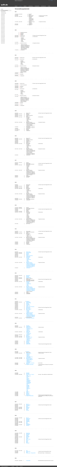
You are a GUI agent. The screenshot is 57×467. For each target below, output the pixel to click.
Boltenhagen (28, 308)
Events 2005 (3, 40)
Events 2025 (3, 14)
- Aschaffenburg (28, 382)
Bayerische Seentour (29, 262)
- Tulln (27, 390)
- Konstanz (27, 258)
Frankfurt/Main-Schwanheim (30, 306)
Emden (27, 438)
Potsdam (27, 253)
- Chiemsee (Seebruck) (29, 359)
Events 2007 (3, 37)
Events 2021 (3, 19)
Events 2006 (3, 39)
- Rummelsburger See (29, 328)
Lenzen (27, 392)
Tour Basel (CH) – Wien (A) (30, 374)
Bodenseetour (28, 257)
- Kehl (27, 377)
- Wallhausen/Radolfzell (29, 312)
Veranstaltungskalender (4, 10)
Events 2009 (3, 35)
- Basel (27, 375)
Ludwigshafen (28, 256)
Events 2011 (3, 32)
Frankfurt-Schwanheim (29, 255)
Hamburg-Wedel (28, 252)
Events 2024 (3, 15)
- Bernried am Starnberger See (30, 264)
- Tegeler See (28, 356)
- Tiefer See (28, 329)
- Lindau (27, 260)
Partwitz (27, 435)
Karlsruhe (27, 276)
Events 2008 (3, 36)
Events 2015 (3, 27)
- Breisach (27, 376)
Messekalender (3, 11)
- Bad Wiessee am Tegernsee (30, 265)
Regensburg (28, 433)
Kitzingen (27, 335)
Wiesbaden (27, 393)
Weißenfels (27, 419)
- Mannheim (28, 379)
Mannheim (27, 342)
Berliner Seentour (28, 327)
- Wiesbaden (28, 381)
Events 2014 (3, 28)
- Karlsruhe (27, 378)
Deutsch (52, 0)
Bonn (27, 450)
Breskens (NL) (28, 251)
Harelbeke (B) (28, 302)
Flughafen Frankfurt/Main (29, 364)
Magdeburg (27, 407)
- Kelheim (27, 387)
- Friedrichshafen (28, 259)
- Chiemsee (27, 340)
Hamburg (27, 341)
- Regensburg (28, 388)
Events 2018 (3, 23)
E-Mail (17, 466)
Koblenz (27, 440)
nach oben (13, 466)
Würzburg (27, 425)
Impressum (21, 466)
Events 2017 (3, 24)
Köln (26, 422)
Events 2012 (3, 31)
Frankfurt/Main (28, 334)
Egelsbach (27, 301)
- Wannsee (27, 330)
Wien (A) (27, 404)
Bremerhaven (28, 275)
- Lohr (27, 384)
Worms (27, 437)
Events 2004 (3, 41)
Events (2, 9)
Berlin (27, 406)
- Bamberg (27, 385)
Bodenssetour (28, 331)
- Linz (27, 389)
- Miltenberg (28, 383)
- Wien (27, 391)
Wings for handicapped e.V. (19, 0)
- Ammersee (28, 362)
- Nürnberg (27, 386)
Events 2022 (3, 18)
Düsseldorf (27, 254)
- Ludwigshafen (28, 380)
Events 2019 (3, 22)
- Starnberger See (28, 338)
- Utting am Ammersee (29, 263)
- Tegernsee (28, 339)
